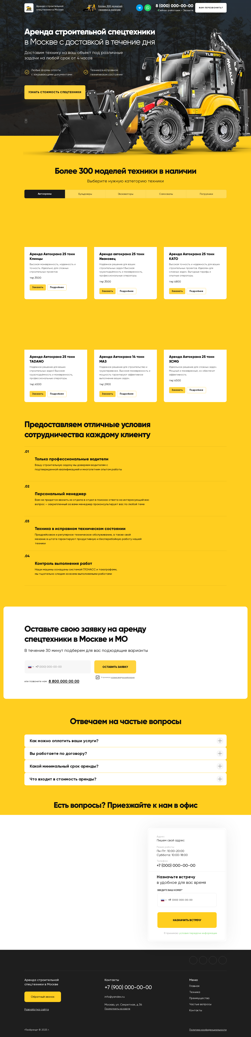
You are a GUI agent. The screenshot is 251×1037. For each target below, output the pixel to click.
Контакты (195, 1010)
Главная (194, 986)
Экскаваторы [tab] (125, 194)
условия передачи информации (198, 933)
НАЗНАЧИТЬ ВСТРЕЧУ (187, 920)
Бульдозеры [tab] (85, 194)
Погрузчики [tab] (206, 194)
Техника (194, 992)
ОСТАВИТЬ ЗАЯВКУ (115, 667)
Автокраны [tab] (45, 193)
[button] (211, 8)
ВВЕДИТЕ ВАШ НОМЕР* (170, 890)
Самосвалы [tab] (166, 194)
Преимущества (199, 998)
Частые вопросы (200, 1004)
